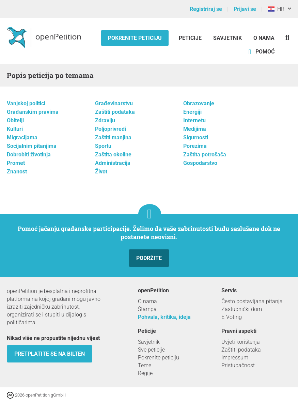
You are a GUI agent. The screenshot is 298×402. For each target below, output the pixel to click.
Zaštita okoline (113, 154)
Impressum (234, 357)
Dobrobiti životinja (29, 154)
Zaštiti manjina (113, 137)
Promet (16, 163)
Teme (144, 365)
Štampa (147, 309)
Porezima (195, 146)
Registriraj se (206, 9)
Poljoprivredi (110, 129)
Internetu (194, 120)
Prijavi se (245, 9)
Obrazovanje (198, 103)
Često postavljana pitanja (252, 301)
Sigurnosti (195, 137)
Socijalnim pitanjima (32, 146)
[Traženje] (287, 37)
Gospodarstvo (200, 163)
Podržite (149, 258)
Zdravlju (105, 120)
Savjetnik (227, 38)
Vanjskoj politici (26, 103)
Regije (145, 373)
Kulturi (15, 129)
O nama (264, 38)
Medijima (194, 129)
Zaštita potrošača (204, 154)
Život (101, 171)
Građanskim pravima (33, 112)
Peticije (191, 38)
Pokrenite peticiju (135, 38)
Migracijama (22, 137)
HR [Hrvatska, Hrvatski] (276, 9)
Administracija (112, 163)
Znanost (17, 171)
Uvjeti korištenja (240, 342)
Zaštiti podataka (115, 112)
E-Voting (231, 317)
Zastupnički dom (241, 309)
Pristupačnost (238, 365)
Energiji (192, 112)
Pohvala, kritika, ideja (164, 317)
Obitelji (15, 120)
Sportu (103, 146)
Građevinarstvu (114, 103)
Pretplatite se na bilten (49, 354)
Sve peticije (151, 349)
